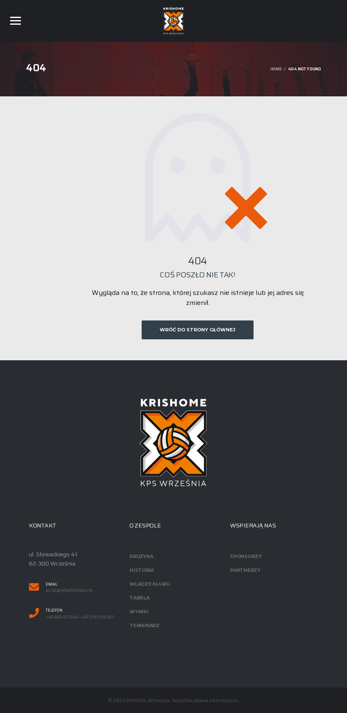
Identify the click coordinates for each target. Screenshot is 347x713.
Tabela (139, 598)
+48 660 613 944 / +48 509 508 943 (80, 617)
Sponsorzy (246, 556)
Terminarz (144, 625)
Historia (141, 570)
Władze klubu (149, 584)
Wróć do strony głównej (198, 330)
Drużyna (141, 556)
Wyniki (138, 612)
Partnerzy (245, 570)
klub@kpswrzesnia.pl (69, 591)
